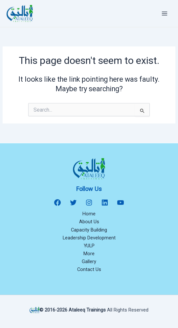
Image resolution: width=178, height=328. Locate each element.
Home (89, 214)
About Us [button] (89, 222)
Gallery (89, 261)
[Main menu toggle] (164, 13)
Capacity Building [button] (89, 230)
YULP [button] (89, 246)
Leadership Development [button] (89, 238)
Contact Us (89, 269)
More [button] (89, 254)
